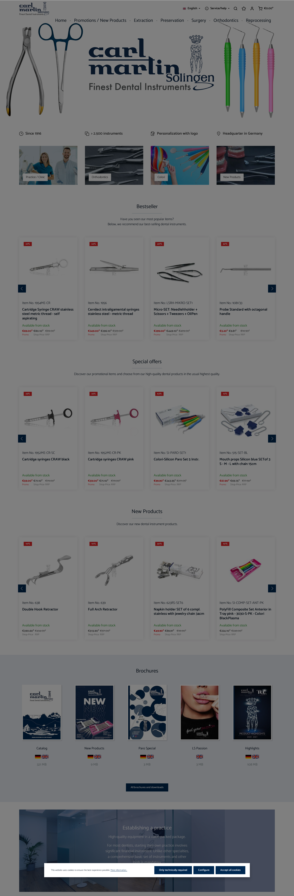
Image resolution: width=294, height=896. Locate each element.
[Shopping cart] (266, 8)
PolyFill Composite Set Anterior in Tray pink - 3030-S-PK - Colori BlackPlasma (245, 614)
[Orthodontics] (114, 165)
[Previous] (22, 289)
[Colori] (180, 165)
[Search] (235, 8)
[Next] (272, 289)
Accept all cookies (230, 876)
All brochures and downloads (147, 787)
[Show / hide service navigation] (216, 8)
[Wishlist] (244, 8)
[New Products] (246, 165)
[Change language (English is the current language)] (191, 8)
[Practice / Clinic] (48, 165)
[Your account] (252, 8)
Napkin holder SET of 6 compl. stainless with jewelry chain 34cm (179, 612)
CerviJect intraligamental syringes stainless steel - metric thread (113, 312)
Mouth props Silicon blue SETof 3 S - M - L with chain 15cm (245, 462)
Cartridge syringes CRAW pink (111, 459)
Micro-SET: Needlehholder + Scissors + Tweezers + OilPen (176, 312)
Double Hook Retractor (40, 609)
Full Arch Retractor (102, 609)
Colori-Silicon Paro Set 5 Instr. (176, 459)
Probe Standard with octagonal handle (243, 312)
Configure (203, 876)
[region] (147, 288)
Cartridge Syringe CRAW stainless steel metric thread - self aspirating (48, 314)
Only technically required (173, 876)
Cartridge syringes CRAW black (46, 459)
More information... (119, 876)
